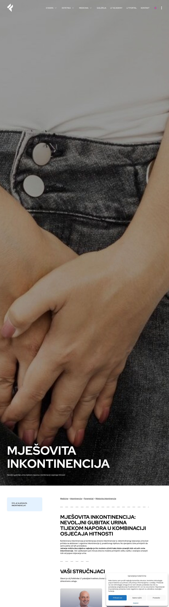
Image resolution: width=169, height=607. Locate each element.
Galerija (101, 8)
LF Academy (116, 8)
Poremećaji (89, 498)
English (155, 8)
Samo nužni (137, 598)
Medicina (86, 8)
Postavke (156, 598)
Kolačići (135, 603)
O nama (52, 8)
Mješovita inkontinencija (106, 498)
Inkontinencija (76, 498)
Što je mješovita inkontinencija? (19, 504)
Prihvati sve (117, 598)
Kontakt (145, 8)
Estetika (68, 8)
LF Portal (132, 8)
